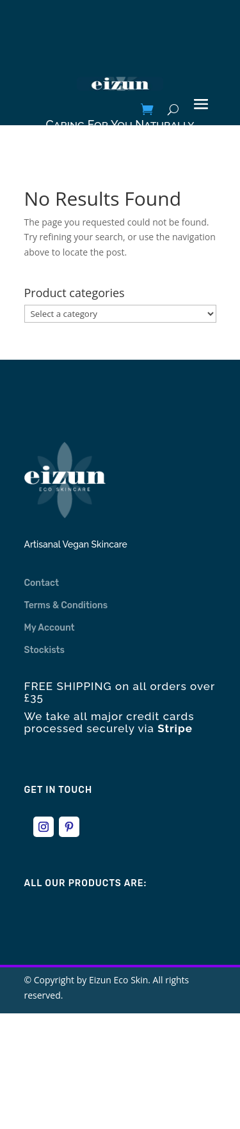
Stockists (44, 650)
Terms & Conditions (66, 605)
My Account (49, 627)
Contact (42, 583)
